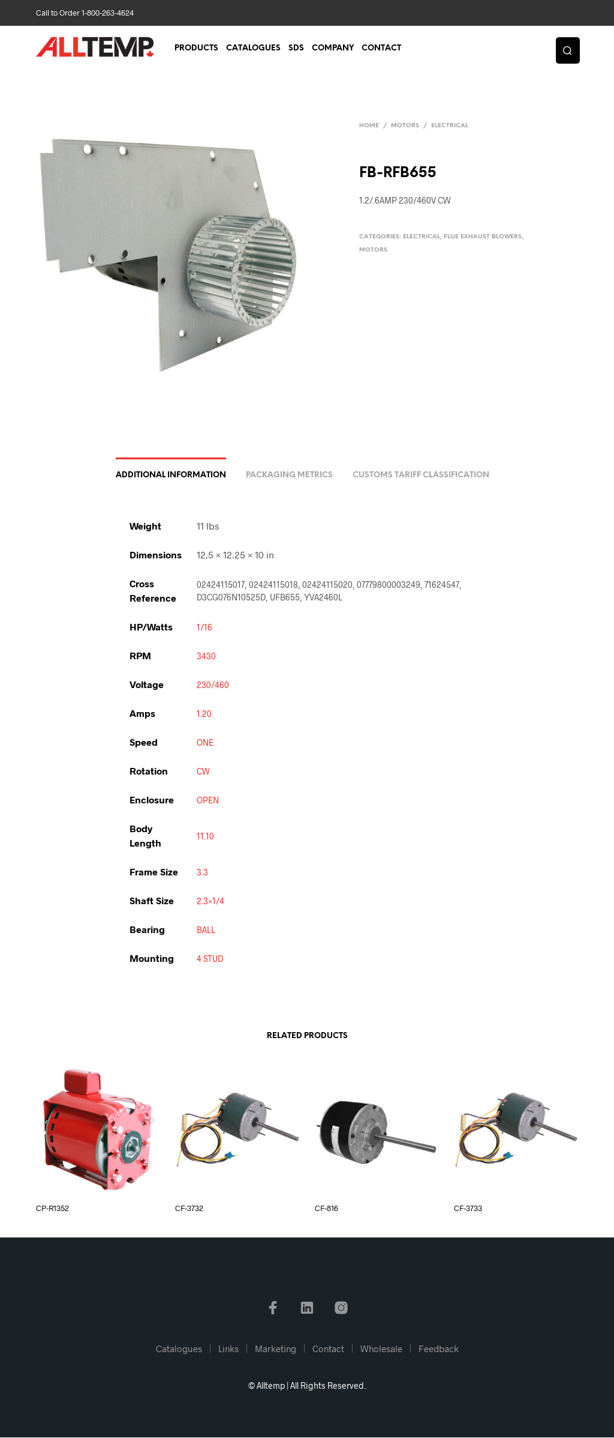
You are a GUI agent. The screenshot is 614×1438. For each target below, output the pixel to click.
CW (203, 772)
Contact (381, 49)
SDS (296, 49)
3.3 (202, 873)
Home (369, 125)
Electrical (449, 125)
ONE (205, 743)
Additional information (171, 476)
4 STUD (210, 959)
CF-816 (326, 1208)
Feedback (439, 1349)
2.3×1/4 (210, 901)
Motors (405, 125)
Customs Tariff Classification (421, 476)
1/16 (204, 628)
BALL (206, 930)
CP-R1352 (52, 1208)
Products (196, 49)
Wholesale (381, 1349)
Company (333, 49)
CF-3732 (189, 1208)
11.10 (205, 837)
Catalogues (253, 49)
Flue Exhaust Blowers (483, 237)
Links (228, 1349)
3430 (206, 656)
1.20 (204, 714)
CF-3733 (468, 1208)
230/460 (213, 685)
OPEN (208, 801)
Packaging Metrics (289, 476)
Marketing (275, 1349)
